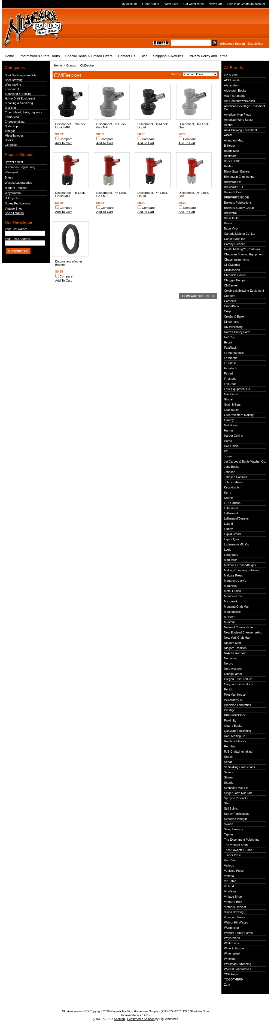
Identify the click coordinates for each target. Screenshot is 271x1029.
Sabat (228, 762)
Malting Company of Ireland (242, 570)
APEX (228, 135)
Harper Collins (233, 435)
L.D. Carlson (232, 503)
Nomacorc (231, 658)
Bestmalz (230, 156)
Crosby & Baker (234, 316)
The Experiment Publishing (242, 839)
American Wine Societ (238, 119)
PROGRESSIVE (235, 715)
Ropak (228, 756)
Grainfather (231, 409)
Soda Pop (11, 126)
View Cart (215, 3)
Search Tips (255, 43)
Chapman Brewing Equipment (243, 254)
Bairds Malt (231, 150)
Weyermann (13, 193)
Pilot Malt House (235, 694)
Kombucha (12, 117)
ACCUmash (232, 80)
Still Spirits (12, 198)
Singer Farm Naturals (238, 793)
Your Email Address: (18, 238)
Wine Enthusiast (235, 948)
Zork (227, 984)
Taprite (228, 834)
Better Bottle (232, 161)
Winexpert (11, 172)
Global (228, 399)
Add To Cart (63, 143)
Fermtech (230, 368)
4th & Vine (231, 75)
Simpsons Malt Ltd (236, 787)
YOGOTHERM (233, 979)
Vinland (229, 886)
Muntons (230, 622)
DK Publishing (233, 326)
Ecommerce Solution (140, 1019)
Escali (228, 342)
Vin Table (230, 881)
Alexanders (231, 85)
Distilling (10, 107)
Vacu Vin (230, 860)
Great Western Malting (239, 415)
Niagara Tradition (16, 187)
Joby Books (231, 466)
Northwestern (233, 668)
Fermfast (230, 363)
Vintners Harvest (235, 907)
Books (9, 140)
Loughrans (231, 554)
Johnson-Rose (233, 482)
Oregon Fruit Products (238, 684)
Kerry (227, 492)
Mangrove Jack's (235, 580)
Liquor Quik (231, 539)
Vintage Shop (14, 208)
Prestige (229, 710)
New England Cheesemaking (243, 632)
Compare (66, 139)
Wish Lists (171, 3)
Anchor (228, 124)
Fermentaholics (234, 352)
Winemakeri (232, 953)
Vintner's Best (233, 901)
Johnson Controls (235, 477)
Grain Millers (232, 404)
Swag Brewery (233, 829)
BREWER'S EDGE (236, 197)
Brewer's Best (14, 162)
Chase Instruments (236, 259)
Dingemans (231, 321)
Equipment (12, 89)
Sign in (231, 3)
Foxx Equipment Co (237, 389)
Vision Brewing (234, 912)
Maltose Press (233, 575)
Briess (9, 177)
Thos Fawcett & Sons (238, 850)
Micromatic (231, 601)
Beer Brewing (14, 80)
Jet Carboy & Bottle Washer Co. (245, 461)
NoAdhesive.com (235, 653)
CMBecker (231, 285)
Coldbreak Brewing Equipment (244, 290)
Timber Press (233, 855)
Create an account (253, 3)
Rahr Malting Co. (235, 736)
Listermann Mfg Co (236, 544)
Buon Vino (231, 228)
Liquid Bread (232, 534)
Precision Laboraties (237, 705)
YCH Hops (231, 974)
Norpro (228, 663)
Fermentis (230, 358)
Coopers (229, 295)
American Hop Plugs (237, 114)
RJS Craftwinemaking (238, 751)
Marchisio (230, 585)
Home (58, 65)
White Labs (231, 943)
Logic (227, 549)
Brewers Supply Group (239, 207)
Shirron (229, 777)
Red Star (230, 746)
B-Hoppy (230, 145)
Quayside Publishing (237, 730)
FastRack (230, 347)
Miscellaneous (14, 135)
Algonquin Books (235, 90)
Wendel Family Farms (238, 932)
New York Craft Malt (237, 637)
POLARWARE (233, 699)
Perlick (228, 689)
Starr (227, 803)
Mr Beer (229, 616)
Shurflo (228, 782)
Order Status (150, 3)
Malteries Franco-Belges (240, 565)
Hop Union (231, 446)
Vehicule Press (234, 870)
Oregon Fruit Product (238, 679)
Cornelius (230, 301)
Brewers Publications (238, 202)
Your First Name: (16, 229)
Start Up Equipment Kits (20, 75)
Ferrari (228, 373)
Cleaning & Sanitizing (19, 103)
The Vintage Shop (236, 844)
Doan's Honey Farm (237, 332)
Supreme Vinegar (235, 818)
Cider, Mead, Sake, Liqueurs (23, 112)
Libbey (228, 528)
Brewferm (230, 213)
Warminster (231, 927)
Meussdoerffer (233, 596)
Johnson (229, 471)
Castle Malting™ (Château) (242, 249)
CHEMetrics (232, 264)
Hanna (228, 430)
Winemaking (13, 84)
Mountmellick (232, 611)
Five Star (230, 383)
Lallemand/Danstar (236, 518)
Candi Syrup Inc (234, 238)
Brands (71, 65)
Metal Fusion (232, 591)
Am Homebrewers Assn (239, 100)
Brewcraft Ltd (233, 181)
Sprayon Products (236, 798)
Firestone (230, 378)
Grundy (229, 420)
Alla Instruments (234, 95)
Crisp (227, 311)
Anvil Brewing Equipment (240, 130)
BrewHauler (232, 218)
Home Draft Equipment (20, 98)
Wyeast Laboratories (18, 182)
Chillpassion (232, 269)
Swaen (228, 824)
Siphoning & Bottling (18, 93)
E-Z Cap (229, 337)
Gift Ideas (11, 144)
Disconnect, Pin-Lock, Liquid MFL (70, 194)
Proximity (230, 720)
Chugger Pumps (235, 280)
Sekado (229, 772)
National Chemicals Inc (239, 627)
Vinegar (10, 130)
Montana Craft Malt (236, 606)
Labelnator (231, 508)
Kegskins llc (232, 487)
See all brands (14, 213)
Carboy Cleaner (234, 244)
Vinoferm (230, 891)
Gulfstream (231, 425)
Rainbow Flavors (235, 741)
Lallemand (231, 513)
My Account (129, 3)
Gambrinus (231, 394)
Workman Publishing (237, 963)
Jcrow (228, 456)
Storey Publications (17, 203)
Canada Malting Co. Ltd (239, 233)
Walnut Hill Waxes (236, 922)
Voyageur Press (234, 917)
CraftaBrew (231, 306)
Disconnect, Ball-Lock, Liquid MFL (70, 125)
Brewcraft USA (233, 187)
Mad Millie (230, 560)
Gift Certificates (193, 3)
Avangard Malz (234, 140)
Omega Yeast (233, 673)
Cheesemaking (15, 121)
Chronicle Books (235, 275)
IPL (226, 451)
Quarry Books (233, 725)
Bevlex (228, 166)
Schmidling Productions (239, 767)
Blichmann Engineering (20, 167)
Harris (228, 440)
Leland (228, 523)
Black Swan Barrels (237, 171)
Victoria (229, 875)
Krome (228, 497)
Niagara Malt (232, 642)
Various (229, 865)
